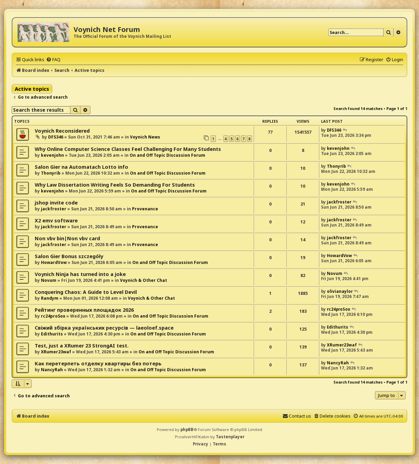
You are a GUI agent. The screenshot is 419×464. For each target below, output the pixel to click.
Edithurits (52, 334)
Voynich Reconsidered (62, 131)
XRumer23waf (56, 352)
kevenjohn (52, 155)
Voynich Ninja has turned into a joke (80, 274)
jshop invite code (56, 202)
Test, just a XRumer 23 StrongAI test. (82, 345)
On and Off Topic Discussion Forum (167, 155)
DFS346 (55, 137)
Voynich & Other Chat (143, 280)
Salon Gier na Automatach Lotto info (81, 167)
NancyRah (52, 370)
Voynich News (145, 137)
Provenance (145, 209)
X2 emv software (56, 220)
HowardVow (54, 262)
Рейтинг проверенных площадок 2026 (84, 310)
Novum (48, 280)
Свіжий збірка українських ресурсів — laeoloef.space (104, 327)
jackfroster (53, 209)
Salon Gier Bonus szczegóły (69, 256)
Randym (49, 298)
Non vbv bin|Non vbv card (67, 238)
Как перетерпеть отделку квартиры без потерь (98, 363)
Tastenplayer (230, 436)
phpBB (187, 429)
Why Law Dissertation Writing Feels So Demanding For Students (115, 184)
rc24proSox (53, 316)
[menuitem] (53, 59)
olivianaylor (340, 291)
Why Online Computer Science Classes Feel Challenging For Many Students (128, 149)
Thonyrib (50, 173)
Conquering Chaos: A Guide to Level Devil (86, 292)
